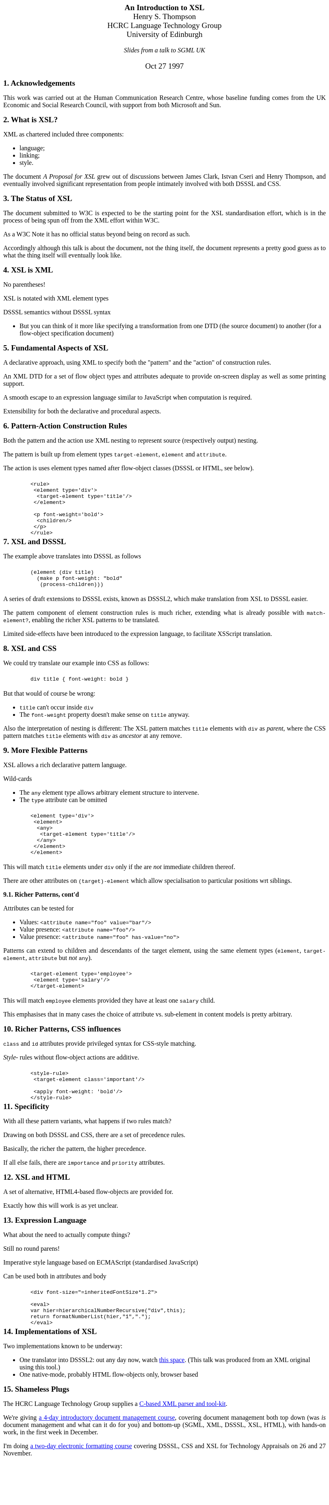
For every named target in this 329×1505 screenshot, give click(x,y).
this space (172, 1401)
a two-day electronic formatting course (81, 1487)
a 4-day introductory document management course (107, 1458)
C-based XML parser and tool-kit (182, 1445)
